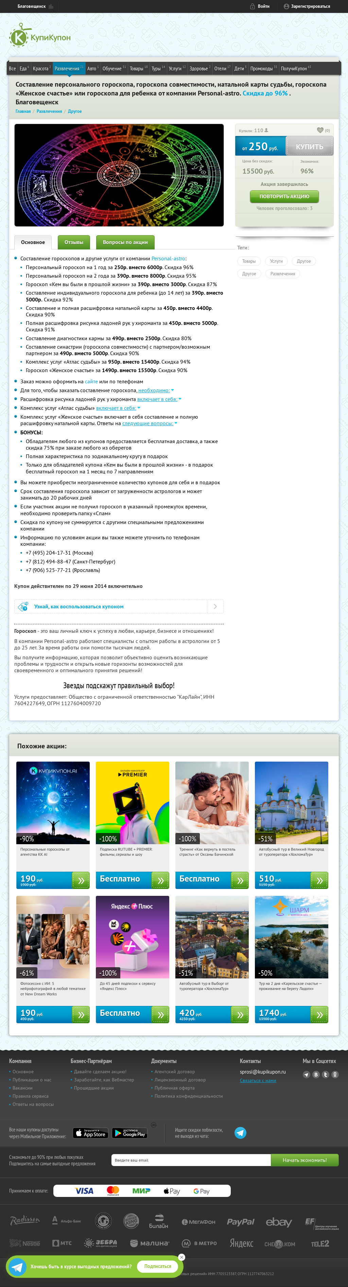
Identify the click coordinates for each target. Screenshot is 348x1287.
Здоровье (200, 68)
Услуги (177, 68)
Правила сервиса (31, 1096)
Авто (93, 68)
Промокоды (263, 68)
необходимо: (154, 390)
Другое (304, 261)
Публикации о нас (32, 1080)
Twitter (325, 1074)
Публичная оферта (175, 1088)
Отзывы (74, 242)
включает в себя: (157, 399)
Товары (139, 68)
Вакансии (23, 1088)
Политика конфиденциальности (189, 1096)
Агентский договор (175, 1071)
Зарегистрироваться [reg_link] (310, 6)
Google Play (129, 1133)
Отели (222, 68)
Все (12, 68)
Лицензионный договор (180, 1080)
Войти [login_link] (263, 6)
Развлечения (69, 68)
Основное (33, 242)
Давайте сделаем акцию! (100, 1071)
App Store (90, 1133)
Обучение (114, 68)
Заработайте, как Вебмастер (104, 1080)
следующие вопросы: (147, 423)
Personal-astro (168, 258)
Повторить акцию (284, 196)
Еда (24, 68)
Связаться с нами (258, 1080)
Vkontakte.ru (316, 1074)
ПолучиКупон (296, 68)
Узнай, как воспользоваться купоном (79, 606)
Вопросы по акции (125, 242)
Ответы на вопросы (33, 1104)
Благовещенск (32, 6)
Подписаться (157, 1266)
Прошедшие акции (94, 1088)
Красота (42, 68)
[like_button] (320, 130)
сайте (91, 381)
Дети (240, 68)
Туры (158, 68)
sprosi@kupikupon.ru (263, 1071)
